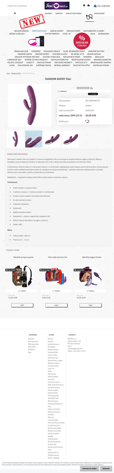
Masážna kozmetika (102, 60)
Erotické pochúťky (81, 65)
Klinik (12, 65)
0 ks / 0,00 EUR (103, 6)
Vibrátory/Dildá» (39, 31)
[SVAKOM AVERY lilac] (29, 84)
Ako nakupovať (33, 341)
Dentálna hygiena (101, 65)
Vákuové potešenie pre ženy (27, 57)
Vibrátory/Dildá (16, 73)
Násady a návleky (17, 34)
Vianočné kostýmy (96, 51)
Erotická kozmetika (59, 60)
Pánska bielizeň (21, 51)
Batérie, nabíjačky (62, 65)
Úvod (8, 73)
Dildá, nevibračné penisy (74, 51)
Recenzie (31, 339)
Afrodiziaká (94, 17)
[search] (31, 6)
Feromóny (35, 51)
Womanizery (103, 34)
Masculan (99, 57)
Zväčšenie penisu (43, 65)
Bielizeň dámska (21, 31)
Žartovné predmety (63, 62)
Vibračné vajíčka (24, 54)
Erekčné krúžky (42, 54)
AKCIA (84, 41)
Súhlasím (105, 468)
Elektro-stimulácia (51, 57)
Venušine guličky (59, 54)
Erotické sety (81, 62)
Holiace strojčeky (15, 62)
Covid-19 (66, 34)
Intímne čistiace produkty (36, 60)
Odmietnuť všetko (88, 468)
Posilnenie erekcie (52, 51)
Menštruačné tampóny (101, 62)
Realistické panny (74, 13)
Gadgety (30, 62)
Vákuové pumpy (73, 31)
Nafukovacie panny (71, 57)
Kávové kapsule (94, 54)
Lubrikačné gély (14, 60)
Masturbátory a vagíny (94, 31)
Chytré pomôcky (43, 41)
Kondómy (88, 57)
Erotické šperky (44, 62)
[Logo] (57, 5)
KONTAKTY (31, 349)
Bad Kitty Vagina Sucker (91, 257)
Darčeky (59, 13)
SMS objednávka (33, 344)
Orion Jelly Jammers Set (57, 257)
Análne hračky (56, 31)
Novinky (35, 20)
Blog (29, 352)
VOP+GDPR (32, 347)
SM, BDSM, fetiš (77, 54)
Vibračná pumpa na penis (23, 257)
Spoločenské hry (25, 65)
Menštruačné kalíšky (81, 60)
